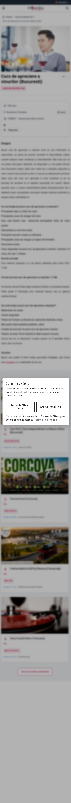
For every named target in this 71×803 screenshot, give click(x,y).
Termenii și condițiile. (46, 419)
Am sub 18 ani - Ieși (50, 406)
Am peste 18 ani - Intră (20, 407)
